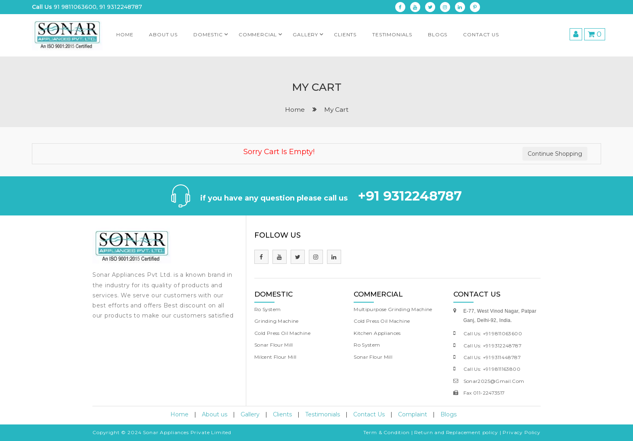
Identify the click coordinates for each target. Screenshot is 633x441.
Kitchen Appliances (377, 333)
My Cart (336, 109)
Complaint (412, 414)
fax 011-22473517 (484, 393)
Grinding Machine (276, 321)
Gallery (309, 32)
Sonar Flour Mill (273, 345)
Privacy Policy (522, 432)
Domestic (212, 32)
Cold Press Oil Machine (282, 333)
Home (124, 34)
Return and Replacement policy (456, 432)
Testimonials (322, 414)
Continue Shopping (555, 153)
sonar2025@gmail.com (493, 381)
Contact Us (481, 34)
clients (345, 34)
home (295, 109)
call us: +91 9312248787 (492, 346)
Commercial (262, 32)
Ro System (267, 309)
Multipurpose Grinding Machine (393, 309)
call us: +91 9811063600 (492, 333)
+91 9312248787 (410, 196)
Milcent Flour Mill (275, 357)
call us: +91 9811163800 (491, 369)
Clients (282, 414)
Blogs (437, 34)
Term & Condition (386, 432)
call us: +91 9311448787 (492, 357)
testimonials (392, 34)
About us (163, 34)
